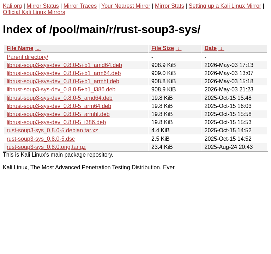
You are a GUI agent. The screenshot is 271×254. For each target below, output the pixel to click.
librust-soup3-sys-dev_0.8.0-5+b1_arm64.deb (64, 73)
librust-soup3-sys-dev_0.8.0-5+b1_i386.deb (61, 89)
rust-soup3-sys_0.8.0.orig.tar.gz (46, 147)
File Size (162, 48)
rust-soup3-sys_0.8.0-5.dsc (41, 139)
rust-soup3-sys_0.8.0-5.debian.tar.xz (52, 130)
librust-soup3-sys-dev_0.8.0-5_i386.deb (56, 122)
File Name (20, 48)
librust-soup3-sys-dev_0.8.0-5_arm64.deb (59, 106)
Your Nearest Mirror (125, 6)
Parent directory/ (27, 57)
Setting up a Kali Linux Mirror (225, 6)
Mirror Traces (80, 6)
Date (210, 48)
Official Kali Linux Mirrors (34, 12)
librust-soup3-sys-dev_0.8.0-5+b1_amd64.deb (64, 65)
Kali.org (12, 6)
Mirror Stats (169, 6)
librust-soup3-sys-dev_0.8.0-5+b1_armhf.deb (63, 81)
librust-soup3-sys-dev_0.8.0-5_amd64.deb (60, 98)
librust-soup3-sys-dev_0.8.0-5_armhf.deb (58, 114)
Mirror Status (42, 6)
